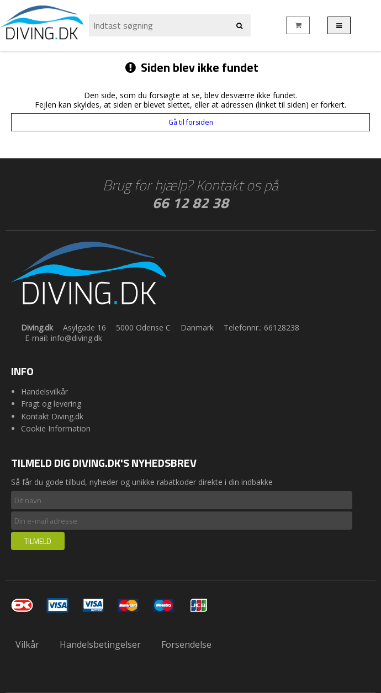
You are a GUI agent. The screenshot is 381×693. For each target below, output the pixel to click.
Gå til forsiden (190, 122)
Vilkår (27, 644)
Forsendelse (186, 644)
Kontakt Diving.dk (52, 416)
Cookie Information (56, 428)
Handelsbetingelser (100, 644)
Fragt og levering (51, 403)
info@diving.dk (76, 338)
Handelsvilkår (44, 391)
